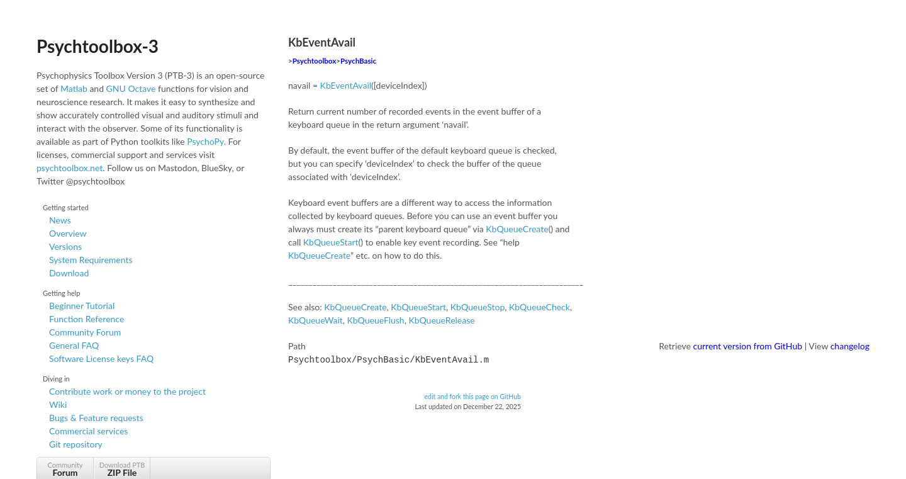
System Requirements (90, 259)
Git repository (76, 444)
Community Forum (85, 332)
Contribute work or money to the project (127, 391)
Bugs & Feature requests (96, 417)
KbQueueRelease (441, 320)
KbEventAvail (345, 85)
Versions (65, 246)
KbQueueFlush (376, 320)
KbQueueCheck (539, 306)
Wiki (58, 404)
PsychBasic (358, 61)
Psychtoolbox (315, 61)
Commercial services (88, 430)
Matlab (73, 88)
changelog (850, 346)
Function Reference (86, 318)
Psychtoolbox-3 (97, 46)
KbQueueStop (477, 306)
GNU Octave (131, 88)
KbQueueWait (315, 320)
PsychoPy (205, 141)
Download (69, 273)
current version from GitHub (748, 346)
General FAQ (74, 345)
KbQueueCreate (517, 228)
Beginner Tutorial (82, 305)
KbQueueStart (331, 242)
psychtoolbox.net (69, 167)
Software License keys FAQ (101, 358)
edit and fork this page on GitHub (472, 395)
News (60, 220)
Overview (68, 233)
